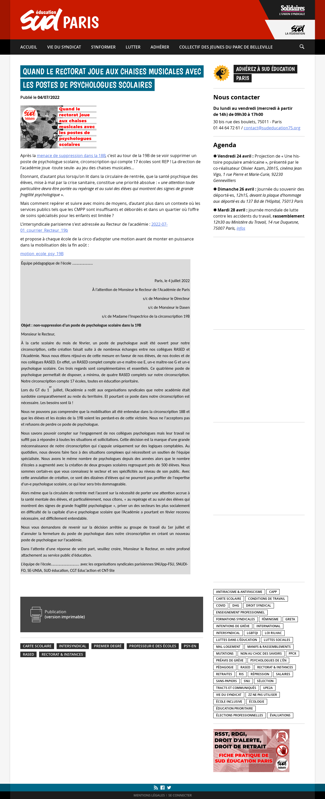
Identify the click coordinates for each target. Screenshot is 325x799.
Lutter (133, 47)
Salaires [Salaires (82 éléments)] (283, 674)
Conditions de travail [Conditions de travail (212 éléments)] (266, 598)
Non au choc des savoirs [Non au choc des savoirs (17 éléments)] (261, 653)
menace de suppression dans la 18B (71, 155)
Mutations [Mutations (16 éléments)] (225, 653)
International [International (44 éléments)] (268, 626)
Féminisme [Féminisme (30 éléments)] (270, 619)
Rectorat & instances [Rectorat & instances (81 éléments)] (275, 667)
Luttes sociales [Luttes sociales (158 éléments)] (277, 640)
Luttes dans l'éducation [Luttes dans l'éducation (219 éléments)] (236, 640)
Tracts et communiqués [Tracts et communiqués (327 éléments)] (236, 688)
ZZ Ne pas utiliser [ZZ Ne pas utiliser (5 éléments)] (262, 695)
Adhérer (160, 47)
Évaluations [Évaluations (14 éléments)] (280, 715)
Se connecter (180, 795)
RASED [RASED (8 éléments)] (245, 667)
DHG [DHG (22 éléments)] (235, 605)
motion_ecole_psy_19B (41, 253)
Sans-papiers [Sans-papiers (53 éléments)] (226, 681)
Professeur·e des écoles (152, 646)
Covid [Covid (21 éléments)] (220, 605)
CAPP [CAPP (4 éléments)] (273, 592)
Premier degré (108, 646)
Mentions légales (149, 795)
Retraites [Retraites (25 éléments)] (224, 674)
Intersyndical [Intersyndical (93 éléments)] (228, 633)
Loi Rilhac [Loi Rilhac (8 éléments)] (273, 633)
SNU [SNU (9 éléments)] (247, 681)
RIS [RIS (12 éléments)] (241, 674)
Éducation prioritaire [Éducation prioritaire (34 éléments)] (234, 708)
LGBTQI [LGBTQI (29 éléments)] (252, 633)
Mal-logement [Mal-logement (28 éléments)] (228, 646)
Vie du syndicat (64, 47)
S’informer (103, 47)
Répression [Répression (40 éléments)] (260, 674)
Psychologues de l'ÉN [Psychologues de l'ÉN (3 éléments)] (268, 660)
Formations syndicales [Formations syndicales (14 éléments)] (235, 619)
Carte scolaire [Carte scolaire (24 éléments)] (228, 598)
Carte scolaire (37, 646)
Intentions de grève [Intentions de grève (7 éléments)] (233, 626)
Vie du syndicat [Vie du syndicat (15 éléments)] (228, 695)
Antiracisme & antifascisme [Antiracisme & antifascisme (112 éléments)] (239, 592)
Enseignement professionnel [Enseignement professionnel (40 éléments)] (240, 612)
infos (241, 228)
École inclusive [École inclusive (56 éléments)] (229, 701)
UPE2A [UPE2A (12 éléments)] (268, 688)
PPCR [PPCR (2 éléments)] (292, 653)
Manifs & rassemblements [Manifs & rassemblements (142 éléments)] (269, 646)
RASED (28, 654)
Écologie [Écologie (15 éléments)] (256, 701)
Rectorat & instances (62, 654)
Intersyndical (72, 646)
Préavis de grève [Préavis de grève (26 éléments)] (229, 660)
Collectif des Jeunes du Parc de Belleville (226, 47)
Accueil (28, 47)
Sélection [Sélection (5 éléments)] (265, 681)
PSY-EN (190, 646)
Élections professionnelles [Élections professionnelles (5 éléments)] (239, 715)
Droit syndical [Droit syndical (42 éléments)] (258, 605)
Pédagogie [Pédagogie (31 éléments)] (225, 667)
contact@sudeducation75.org (272, 128)
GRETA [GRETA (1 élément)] (290, 619)
